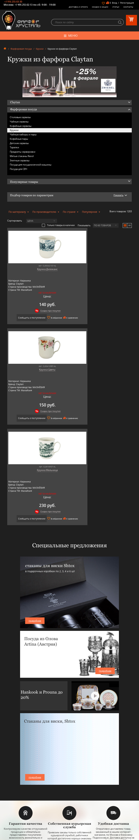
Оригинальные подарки (69, 791)
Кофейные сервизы (20, 126)
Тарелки (14, 148)
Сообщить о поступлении (37, 318)
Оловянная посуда (69, 783)
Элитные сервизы (20, 161)
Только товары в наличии (58, 225)
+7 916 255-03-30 (13, 1)
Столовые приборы (69, 780)
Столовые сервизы (20, 117)
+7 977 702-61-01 (69, 813)
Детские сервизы (19, 143)
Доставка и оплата (78, 7)
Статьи (115, 7)
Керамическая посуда (69, 775)
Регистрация (127, 2)
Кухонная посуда (69, 786)
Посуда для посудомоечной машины (30, 165)
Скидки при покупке (40, 311)
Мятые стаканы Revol (22, 156)
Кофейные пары (19, 139)
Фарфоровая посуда (21, 49)
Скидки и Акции (100, 7)
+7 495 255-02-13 (23, 4)
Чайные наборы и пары (23, 135)
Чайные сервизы (19, 122)
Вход (114, 2)
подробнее (35, 530)
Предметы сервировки (22, 152)
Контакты (128, 7)
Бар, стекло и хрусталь (69, 777)
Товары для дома (69, 788)
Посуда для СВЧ (18, 169)
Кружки (40, 49)
